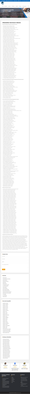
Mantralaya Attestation (5, 281)
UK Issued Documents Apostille (6, 330)
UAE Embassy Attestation (5, 378)
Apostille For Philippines (5, 317)
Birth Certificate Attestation (6, 290)
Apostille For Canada (5, 305)
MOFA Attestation (5, 280)
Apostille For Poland (5, 318)
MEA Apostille (4, 282)
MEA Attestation (5, 283)
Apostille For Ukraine (5, 324)
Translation (13, 6)
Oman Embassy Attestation (6, 345)
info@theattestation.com (10, 0)
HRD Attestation (25, 6)
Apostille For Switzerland (6, 323)
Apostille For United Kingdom (6, 325)
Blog (12, 382)
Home (12, 377)
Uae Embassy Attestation (6, 339)
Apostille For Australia (5, 303)
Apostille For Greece (5, 309)
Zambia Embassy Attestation (6, 355)
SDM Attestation (5, 296)
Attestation (6, 6)
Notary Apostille (5, 287)
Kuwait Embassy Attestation (6, 340)
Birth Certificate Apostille (6, 289)
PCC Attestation (5, 295)
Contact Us (13, 381)
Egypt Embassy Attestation (5, 383)
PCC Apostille (4, 294)
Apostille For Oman (5, 316)
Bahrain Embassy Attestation (6, 346)
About (3, 6)
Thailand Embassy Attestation (6, 352)
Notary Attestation (5, 288)
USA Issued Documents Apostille (7, 329)
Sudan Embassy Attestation (6, 354)
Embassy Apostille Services (6, 332)
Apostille (17, 6)
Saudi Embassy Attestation (5, 382)
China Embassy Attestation (5, 387)
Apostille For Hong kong (5, 310)
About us (13, 378)
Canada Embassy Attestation (6, 347)
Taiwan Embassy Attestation (6, 353)
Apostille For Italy (5, 311)
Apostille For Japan (5, 312)
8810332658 (4, 0)
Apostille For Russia (5, 319)
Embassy (20, 6)
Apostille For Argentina (5, 304)
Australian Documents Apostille (6, 331)
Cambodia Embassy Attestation (7, 348)
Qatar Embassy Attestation (6, 341)
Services (9, 6)
